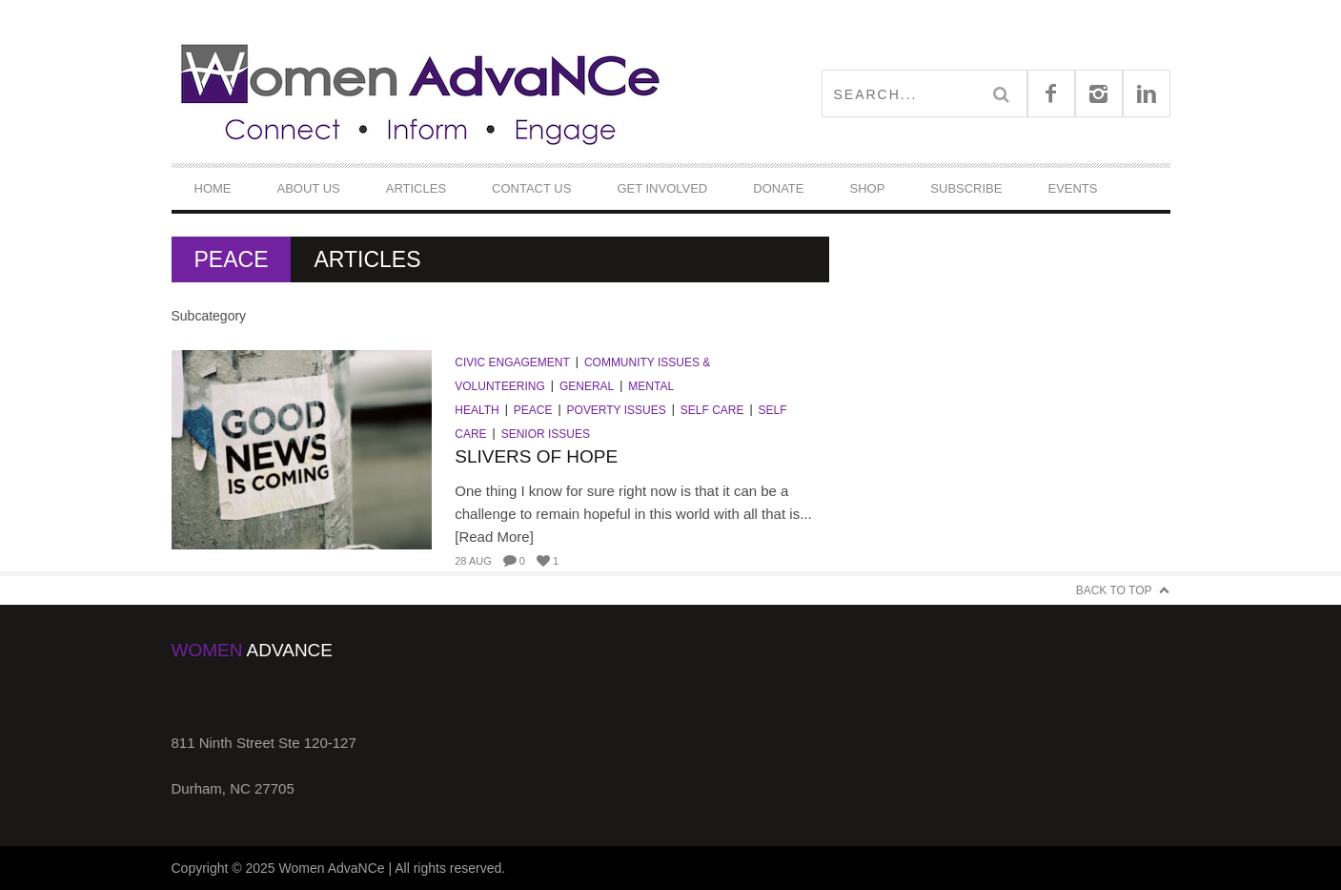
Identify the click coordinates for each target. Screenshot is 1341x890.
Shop (866, 188)
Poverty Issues (616, 410)
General (586, 386)
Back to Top (1114, 590)
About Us (308, 188)
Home (213, 188)
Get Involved (662, 188)
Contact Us (531, 188)
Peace (533, 410)
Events (1072, 188)
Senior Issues (545, 434)
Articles (416, 188)
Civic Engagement (512, 362)
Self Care (712, 410)
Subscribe (966, 188)
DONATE (778, 188)
